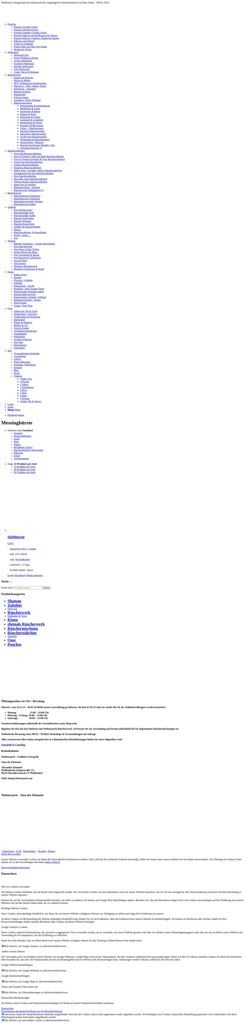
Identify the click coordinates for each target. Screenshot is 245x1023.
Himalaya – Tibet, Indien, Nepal (30, 86)
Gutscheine (19, 348)
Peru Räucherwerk (23, 246)
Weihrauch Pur (21, 55)
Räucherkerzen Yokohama (27, 198)
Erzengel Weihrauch (24, 63)
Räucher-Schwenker (24, 218)
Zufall (17, 455)
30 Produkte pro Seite (24, 469)
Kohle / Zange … (22, 235)
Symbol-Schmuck (23, 339)
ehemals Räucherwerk (26, 624)
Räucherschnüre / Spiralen (27, 187)
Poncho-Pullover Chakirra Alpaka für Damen (36, 38)
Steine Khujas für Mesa (25, 252)
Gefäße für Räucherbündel (27, 226)
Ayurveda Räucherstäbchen (27, 153)
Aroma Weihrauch (23, 60)
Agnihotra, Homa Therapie (27, 100)
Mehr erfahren (52, 862)
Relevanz (18, 453)
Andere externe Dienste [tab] (13, 951)
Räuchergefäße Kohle (24, 215)
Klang (13, 620)
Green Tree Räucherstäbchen (28, 162)
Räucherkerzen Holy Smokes (28, 201)
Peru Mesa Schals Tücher (26, 249)
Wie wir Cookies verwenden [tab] (15, 886)
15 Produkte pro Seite (24, 466)
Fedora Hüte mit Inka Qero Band (30, 46)
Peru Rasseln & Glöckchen (27, 257)
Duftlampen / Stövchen (25, 314)
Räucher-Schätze (22, 91)
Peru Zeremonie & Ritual (26, 255)
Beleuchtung (20, 345)
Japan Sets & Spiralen (25, 184)
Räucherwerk (19, 612)
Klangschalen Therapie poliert (29, 291)
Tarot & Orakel (21, 328)
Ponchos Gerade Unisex (26, 27)
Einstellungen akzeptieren (14, 1011)
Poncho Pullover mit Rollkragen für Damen (36, 35)
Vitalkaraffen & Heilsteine (27, 317)
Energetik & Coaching (13, 744)
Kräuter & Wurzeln (23, 77)
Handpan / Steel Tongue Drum (29, 288)
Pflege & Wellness (23, 322)
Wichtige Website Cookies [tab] (14, 908)
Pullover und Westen (24, 41)
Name (17, 439)
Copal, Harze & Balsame (26, 72)
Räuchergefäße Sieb (24, 212)
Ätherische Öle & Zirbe (26, 311)
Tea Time (18, 342)
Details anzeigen (34, 575)
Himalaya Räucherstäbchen (27, 167)
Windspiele (19, 336)
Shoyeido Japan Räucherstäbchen (30, 179)
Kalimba (18, 283)
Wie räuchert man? (23, 210)
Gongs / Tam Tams (23, 305)
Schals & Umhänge (23, 44)
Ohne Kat (12, 609)
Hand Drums (20, 302)
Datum (17, 444)
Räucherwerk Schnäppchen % (29, 190)
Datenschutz (29, 851)
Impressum (8, 851)
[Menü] (14, 409)
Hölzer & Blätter (22, 80)
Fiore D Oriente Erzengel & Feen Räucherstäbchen (39, 159)
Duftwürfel (19, 319)
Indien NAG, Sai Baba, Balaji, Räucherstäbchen (38, 170)
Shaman (14, 601)
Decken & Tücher (23, 49)
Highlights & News (17, 616)
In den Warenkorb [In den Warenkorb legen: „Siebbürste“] (16, 575)
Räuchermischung (23, 103)
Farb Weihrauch (22, 69)
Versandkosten (22, 559)
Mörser (17, 229)
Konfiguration (23, 867)
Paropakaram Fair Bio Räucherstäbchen (34, 173)
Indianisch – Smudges (25, 89)
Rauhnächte (20, 94)
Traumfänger (20, 333)
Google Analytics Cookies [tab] (14, 927)
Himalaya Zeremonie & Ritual (29, 269)
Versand (42, 851)
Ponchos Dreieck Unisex (26, 29)
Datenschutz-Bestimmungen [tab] (15, 997)
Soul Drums (20, 263)
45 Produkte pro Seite (24, 472)
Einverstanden (8, 867)
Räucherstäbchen (22, 633)
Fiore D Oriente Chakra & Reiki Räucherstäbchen (39, 156)
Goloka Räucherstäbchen (26, 165)
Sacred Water (20, 260)
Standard (18, 433)
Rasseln (18, 277)
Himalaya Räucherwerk (25, 266)
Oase (12, 640)
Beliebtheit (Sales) (23, 447)
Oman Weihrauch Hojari (26, 58)
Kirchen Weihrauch (23, 66)
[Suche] (11, 407)
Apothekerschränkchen (25, 331)
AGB (19, 851)
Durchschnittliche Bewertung (28, 450)
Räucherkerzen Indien (25, 204)
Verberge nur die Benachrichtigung (44, 1011)
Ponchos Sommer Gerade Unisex (30, 32)
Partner (51, 851)
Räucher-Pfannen (22, 221)
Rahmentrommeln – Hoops (27, 300)
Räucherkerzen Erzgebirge (27, 196)
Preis (16, 441)
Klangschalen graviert (25, 294)
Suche (47, 588)
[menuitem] (126, 37)
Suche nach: (7, 587)
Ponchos (14, 644)
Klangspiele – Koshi (24, 286)
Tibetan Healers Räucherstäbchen (30, 181)
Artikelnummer (21, 458)
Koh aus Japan (21, 97)
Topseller (12, 636)
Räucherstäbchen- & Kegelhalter (30, 232)
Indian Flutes (20, 274)
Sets (16, 238)
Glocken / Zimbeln (23, 280)
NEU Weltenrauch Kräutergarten (30, 83)
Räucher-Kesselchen (24, 224)
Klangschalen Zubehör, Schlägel (30, 297)
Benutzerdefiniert (22, 436)
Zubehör (15, 605)
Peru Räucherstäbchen (25, 176)
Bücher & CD (21, 325)
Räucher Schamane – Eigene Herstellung (34, 243)
